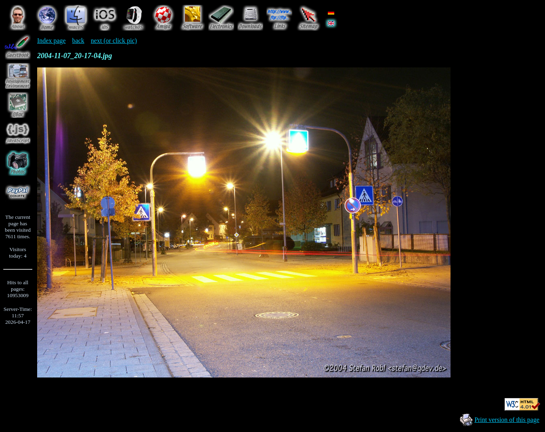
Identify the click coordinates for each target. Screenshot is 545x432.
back (78, 40)
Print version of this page (506, 419)
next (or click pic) (114, 40)
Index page (51, 40)
